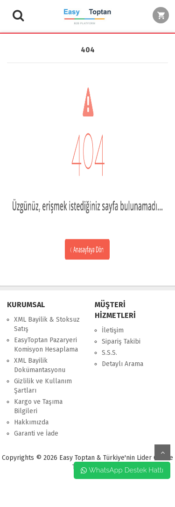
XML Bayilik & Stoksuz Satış (47, 324)
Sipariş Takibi (121, 341)
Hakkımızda (31, 422)
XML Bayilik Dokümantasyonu (39, 365)
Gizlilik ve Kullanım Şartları (43, 385)
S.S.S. (109, 353)
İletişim (113, 330)
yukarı (162, 452)
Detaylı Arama (122, 364)
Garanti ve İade (36, 433)
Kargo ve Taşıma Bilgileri (38, 406)
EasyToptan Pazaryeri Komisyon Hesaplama (46, 344)
